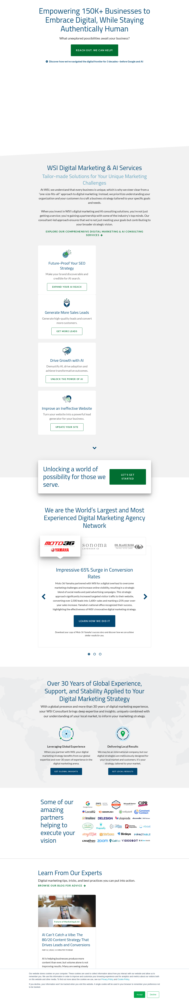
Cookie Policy (123, 979)
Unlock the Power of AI (65, 340)
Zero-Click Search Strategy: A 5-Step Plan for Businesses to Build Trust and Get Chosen (122, 853)
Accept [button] (140, 994)
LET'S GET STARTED (128, 389)
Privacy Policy (107, 979)
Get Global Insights (66, 684)
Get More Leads (123, 287)
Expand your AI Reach (65, 287)
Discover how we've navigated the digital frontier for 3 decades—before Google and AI (96, 61)
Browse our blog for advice (60, 798)
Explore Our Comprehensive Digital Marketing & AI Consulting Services (94, 233)
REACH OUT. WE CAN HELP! (94, 50)
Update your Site (123, 340)
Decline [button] (153, 994)
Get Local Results (122, 684)
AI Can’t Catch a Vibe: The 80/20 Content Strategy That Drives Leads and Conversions (62, 853)
